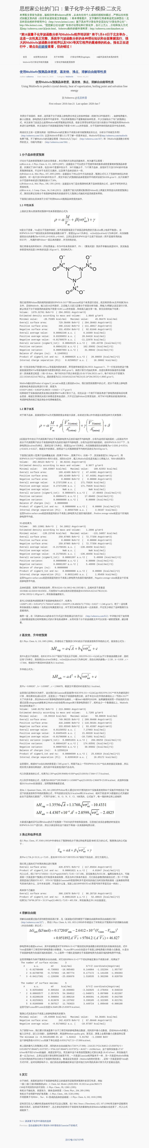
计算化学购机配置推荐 (65, 62)
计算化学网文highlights (80, 57)
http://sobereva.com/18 (56, 142)
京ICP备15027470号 (74, 1140)
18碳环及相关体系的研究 (107, 57)
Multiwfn (69, 76)
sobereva (29, 76)
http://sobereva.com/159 (32, 135)
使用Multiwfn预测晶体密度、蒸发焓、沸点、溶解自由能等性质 (63, 72)
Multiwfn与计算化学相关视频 (36, 62)
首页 (25, 57)
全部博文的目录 (40, 57)
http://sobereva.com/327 (32, 922)
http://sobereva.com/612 (96, 616)
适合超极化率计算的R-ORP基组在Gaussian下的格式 (53, 1125)
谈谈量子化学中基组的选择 (38, 1121)
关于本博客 (59, 57)
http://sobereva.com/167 (91, 139)
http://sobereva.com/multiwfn (114, 135)
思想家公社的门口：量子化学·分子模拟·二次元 (70, 8)
